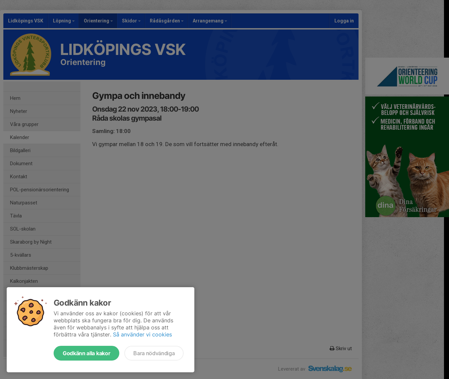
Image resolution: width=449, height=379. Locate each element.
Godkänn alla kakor (86, 353)
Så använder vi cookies (142, 334)
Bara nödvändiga (154, 353)
